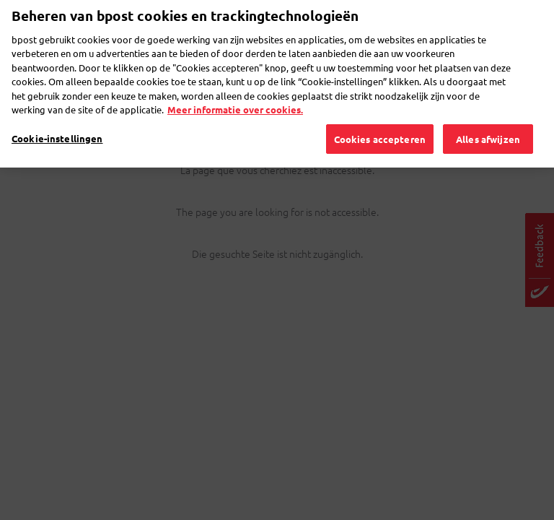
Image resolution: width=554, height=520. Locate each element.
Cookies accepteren (380, 114)
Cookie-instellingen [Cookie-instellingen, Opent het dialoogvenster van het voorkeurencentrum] (57, 114)
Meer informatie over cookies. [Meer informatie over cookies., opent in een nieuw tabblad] (235, 85)
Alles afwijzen (488, 114)
